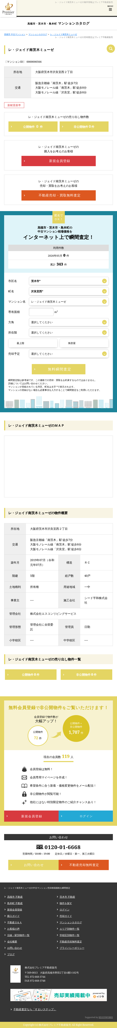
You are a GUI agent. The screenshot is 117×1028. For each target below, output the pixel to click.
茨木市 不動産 (67, 897)
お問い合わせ (14, 948)
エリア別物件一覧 (69, 928)
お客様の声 (13, 928)
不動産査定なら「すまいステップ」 (34, 1009)
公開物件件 (33, 126)
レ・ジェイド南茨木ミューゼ (63, 34)
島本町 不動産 (15, 903)
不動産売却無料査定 (71, 941)
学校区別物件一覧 (69, 935)
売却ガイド (66, 916)
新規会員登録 (14, 909)
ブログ (11, 954)
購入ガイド (13, 916)
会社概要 (12, 941)
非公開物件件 (84, 126)
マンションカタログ (37, 34)
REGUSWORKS (106, 1017)
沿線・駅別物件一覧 (18, 935)
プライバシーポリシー (72, 948)
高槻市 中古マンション (14, 34)
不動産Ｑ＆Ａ (14, 922)
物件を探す (66, 903)
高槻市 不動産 (15, 897)
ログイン (65, 909)
